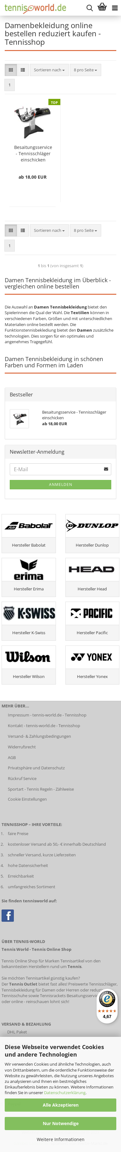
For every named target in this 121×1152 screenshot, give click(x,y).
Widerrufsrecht (22, 747)
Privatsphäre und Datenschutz (36, 768)
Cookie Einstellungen (27, 799)
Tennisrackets (53, 995)
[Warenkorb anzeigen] (102, 8)
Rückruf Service (22, 778)
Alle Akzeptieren (61, 1105)
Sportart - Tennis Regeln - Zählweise (41, 789)
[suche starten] (89, 8)
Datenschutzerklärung (64, 1092)
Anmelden (60, 484)
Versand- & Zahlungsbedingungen (39, 736)
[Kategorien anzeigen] (114, 8)
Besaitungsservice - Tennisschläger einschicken (33, 153)
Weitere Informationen (61, 1139)
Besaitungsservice (83, 995)
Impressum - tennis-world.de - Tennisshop (47, 715)
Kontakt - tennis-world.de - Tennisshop (44, 725)
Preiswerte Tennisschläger (92, 984)
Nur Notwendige (61, 1123)
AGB (12, 757)
